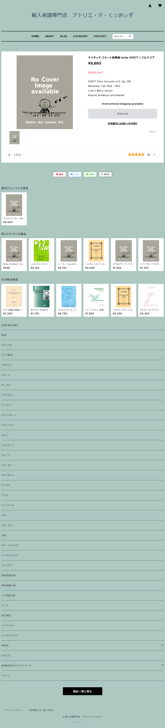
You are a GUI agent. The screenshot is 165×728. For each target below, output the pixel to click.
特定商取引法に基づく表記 (41, 710)
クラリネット (7, 395)
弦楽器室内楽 (8, 575)
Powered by (82, 722)
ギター (4, 515)
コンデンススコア (10, 635)
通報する (153, 131)
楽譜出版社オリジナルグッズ (16, 665)
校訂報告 (6, 615)
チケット (5, 675)
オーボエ (6, 385)
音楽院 (5, 645)
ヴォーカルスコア (10, 545)
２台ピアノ (6, 365)
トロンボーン (8, 445)
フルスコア (6, 565)
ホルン (4, 435)
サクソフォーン (8, 415)
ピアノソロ (6, 344)
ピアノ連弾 (6, 354)
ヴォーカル (6, 525)
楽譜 (3, 334)
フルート (5, 375)
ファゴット (6, 405)
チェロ (4, 495)
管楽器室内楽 (8, 585)
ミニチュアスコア (10, 555)
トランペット (7, 425)
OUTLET (6, 655)
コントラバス (7, 505)
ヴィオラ (5, 485)
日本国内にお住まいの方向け (122, 123)
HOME (35, 36)
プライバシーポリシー (13, 710)
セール (4, 605)
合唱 (3, 535)
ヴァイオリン (7, 475)
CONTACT (100, 36)
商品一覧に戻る (82, 691)
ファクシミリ (7, 625)
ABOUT (49, 36)
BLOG (63, 36)
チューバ (5, 455)
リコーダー (7, 465)
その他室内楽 (8, 595)
